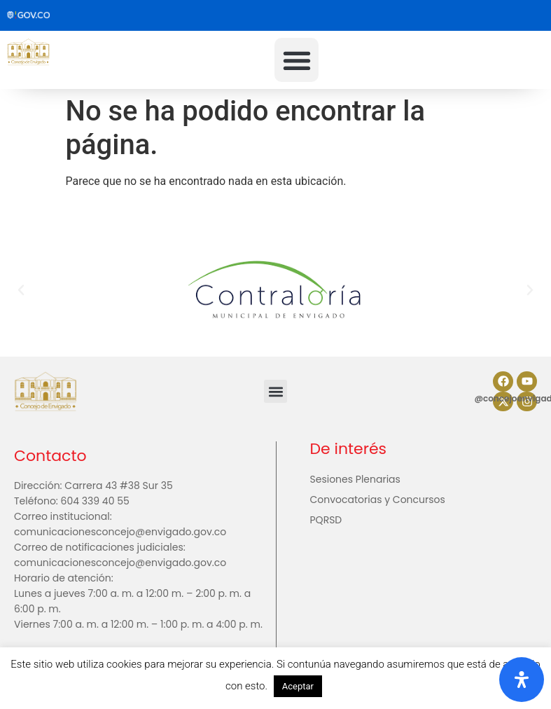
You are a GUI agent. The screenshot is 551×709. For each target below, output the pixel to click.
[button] (296, 60)
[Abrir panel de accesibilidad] (521, 679)
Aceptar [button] (298, 686)
